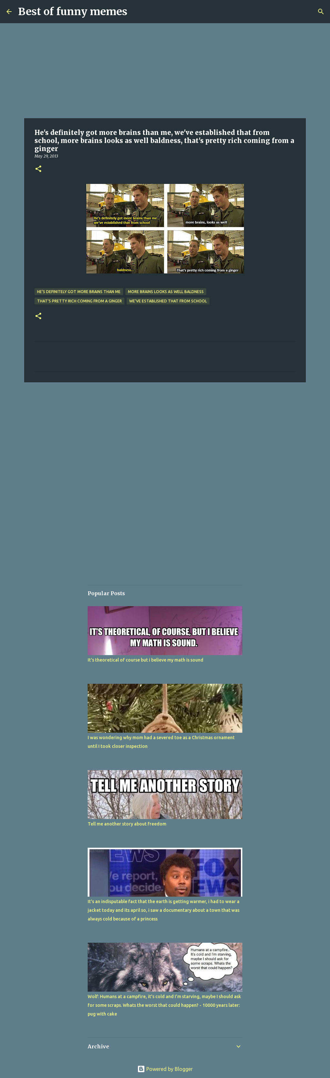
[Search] (321, 11)
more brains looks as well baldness (166, 292)
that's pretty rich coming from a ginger (79, 301)
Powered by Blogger (165, 1069)
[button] (38, 169)
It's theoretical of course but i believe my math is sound (145, 660)
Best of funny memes (72, 11)
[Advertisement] (165, 71)
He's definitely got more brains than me (79, 292)
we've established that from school (168, 301)
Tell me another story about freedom (127, 823)
